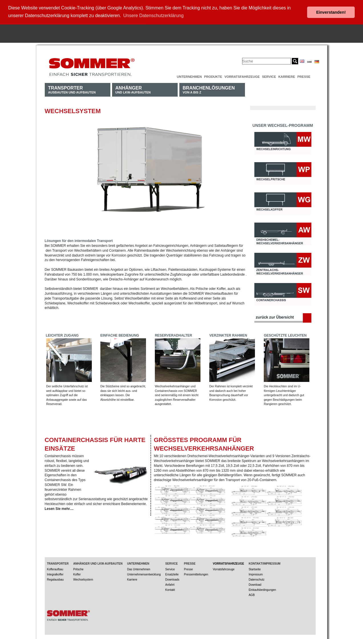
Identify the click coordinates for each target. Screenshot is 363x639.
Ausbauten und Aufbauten (72, 88)
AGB (252, 594)
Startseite (255, 568)
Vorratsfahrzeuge (242, 76)
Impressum (256, 573)
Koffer (77, 573)
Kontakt (170, 589)
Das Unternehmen (138, 568)
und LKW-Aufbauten (133, 88)
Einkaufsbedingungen (262, 589)
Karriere (286, 76)
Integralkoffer (55, 573)
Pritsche (78, 568)
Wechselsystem (83, 578)
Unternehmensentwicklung (144, 573)
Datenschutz (257, 578)
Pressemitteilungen (196, 573)
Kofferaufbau (55, 568)
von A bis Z (209, 88)
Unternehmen (189, 76)
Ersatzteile (172, 573)
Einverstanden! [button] (331, 12)
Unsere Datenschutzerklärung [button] (153, 15)
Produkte (213, 76)
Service (269, 76)
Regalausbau (55, 578)
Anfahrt (170, 583)
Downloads (172, 578)
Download (255, 583)
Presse (304, 76)
